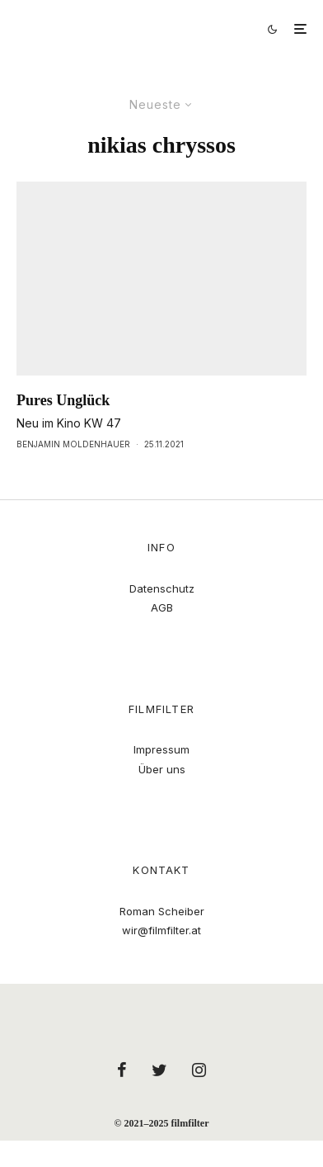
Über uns (161, 769)
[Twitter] (159, 1069)
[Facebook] (122, 1069)
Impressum (161, 749)
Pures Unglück (63, 400)
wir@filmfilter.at (161, 930)
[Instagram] (199, 1069)
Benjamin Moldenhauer (73, 444)
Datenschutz (161, 588)
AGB (162, 607)
